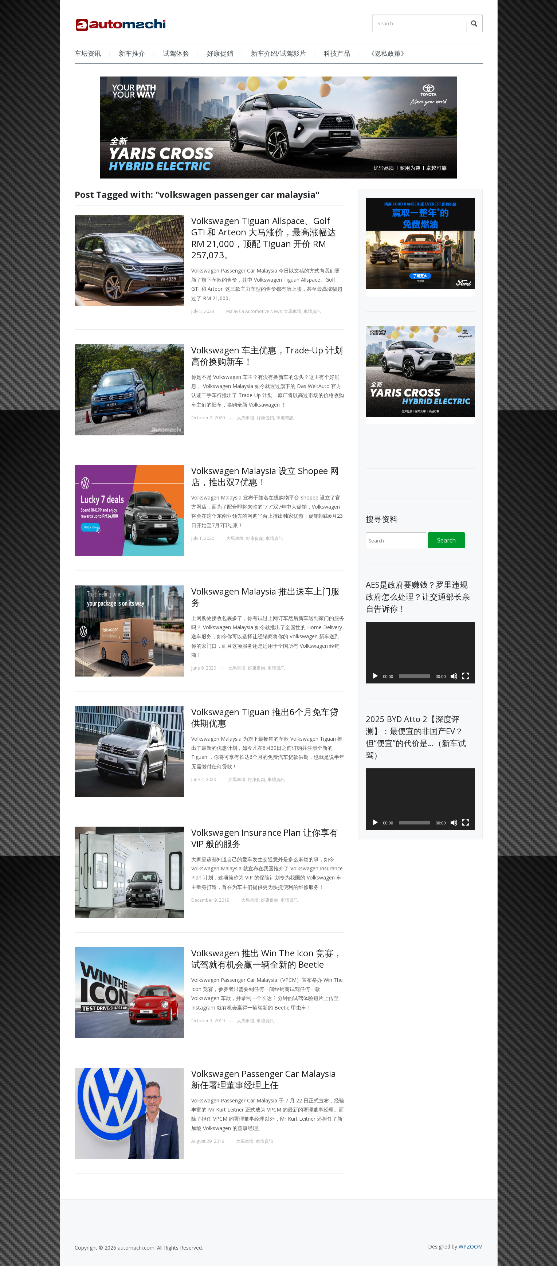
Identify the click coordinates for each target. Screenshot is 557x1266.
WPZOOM (471, 1246)
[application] (420, 652)
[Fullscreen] (465, 676)
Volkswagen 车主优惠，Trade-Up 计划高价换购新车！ (267, 355)
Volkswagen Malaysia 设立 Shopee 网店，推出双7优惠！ (265, 476)
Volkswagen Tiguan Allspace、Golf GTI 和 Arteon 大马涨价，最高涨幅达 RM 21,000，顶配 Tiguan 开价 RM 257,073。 (263, 238)
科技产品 (337, 53)
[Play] (375, 676)
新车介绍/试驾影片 (278, 53)
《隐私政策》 (387, 53)
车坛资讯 (88, 53)
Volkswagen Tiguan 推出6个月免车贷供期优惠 (264, 717)
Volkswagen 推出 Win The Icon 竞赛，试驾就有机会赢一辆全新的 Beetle (266, 958)
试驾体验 (176, 53)
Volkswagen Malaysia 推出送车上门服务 (265, 596)
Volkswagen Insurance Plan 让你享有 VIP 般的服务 (264, 838)
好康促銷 (220, 53)
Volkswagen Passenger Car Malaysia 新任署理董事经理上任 (263, 1079)
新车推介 (132, 53)
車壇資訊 (312, 311)
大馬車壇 (292, 311)
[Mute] (454, 676)
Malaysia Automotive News (254, 311)
